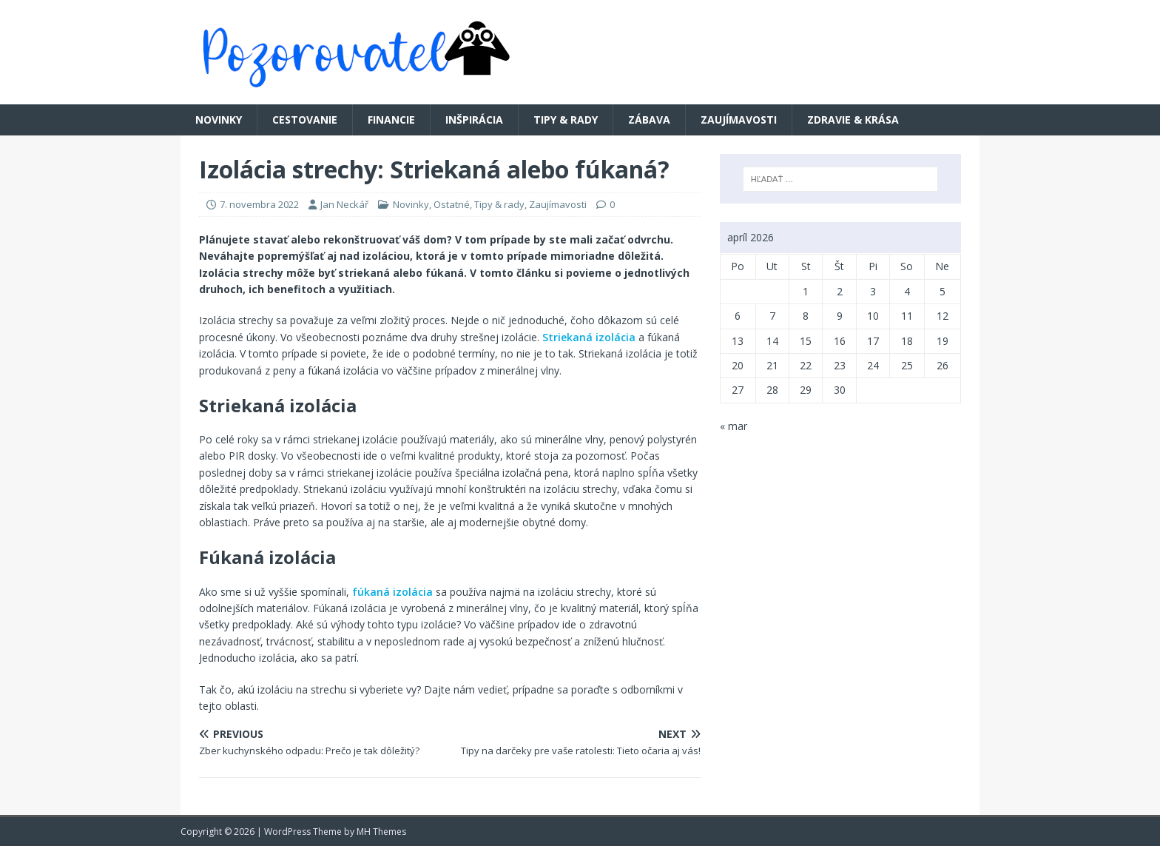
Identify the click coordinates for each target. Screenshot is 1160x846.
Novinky (218, 120)
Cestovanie (304, 120)
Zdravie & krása (853, 120)
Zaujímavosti (739, 120)
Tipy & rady (565, 120)
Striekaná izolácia (588, 337)
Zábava (649, 120)
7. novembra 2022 (259, 204)
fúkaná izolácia (392, 592)
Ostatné (452, 204)
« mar (733, 426)
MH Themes (381, 831)
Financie (391, 120)
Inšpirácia (474, 120)
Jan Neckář (344, 204)
